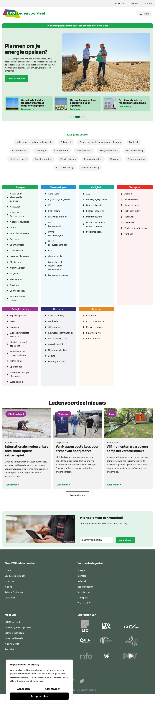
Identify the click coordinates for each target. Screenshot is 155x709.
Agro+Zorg (53, 193)
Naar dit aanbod (16, 78)
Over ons (119, 3)
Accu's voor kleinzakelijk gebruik (16, 197)
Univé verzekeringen (55, 233)
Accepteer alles (39, 696)
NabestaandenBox (57, 350)
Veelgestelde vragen (15, 575)
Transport (134, 187)
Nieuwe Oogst (12, 643)
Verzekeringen (58, 187)
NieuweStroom (17, 267)
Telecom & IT (84, 603)
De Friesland (54, 210)
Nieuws (134, 3)
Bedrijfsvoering (20, 309)
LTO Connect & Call (95, 321)
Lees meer (26, 109)
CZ (49, 205)
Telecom (96, 309)
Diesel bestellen (132, 205)
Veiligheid (96, 187)
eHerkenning (54, 327)
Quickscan (15, 285)
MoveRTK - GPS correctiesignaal (18, 353)
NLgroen (14, 273)
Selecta (51, 355)
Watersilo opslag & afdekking (19, 374)
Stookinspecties (94, 231)
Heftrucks (129, 216)
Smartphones (93, 338)
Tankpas (128, 233)
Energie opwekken (19, 233)
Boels (12, 321)
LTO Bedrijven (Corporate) (18, 627)
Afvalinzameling (56, 315)
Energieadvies (17, 239)
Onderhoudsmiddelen (133, 228)
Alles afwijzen (52, 688)
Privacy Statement (14, 592)
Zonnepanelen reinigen (17, 298)
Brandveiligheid (94, 205)
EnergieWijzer (17, 244)
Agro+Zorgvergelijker (57, 199)
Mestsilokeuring (94, 216)
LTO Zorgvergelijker (56, 224)
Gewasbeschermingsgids (57, 332)
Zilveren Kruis (55, 256)
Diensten (58, 309)
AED (88, 193)
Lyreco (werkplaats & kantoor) (19, 334)
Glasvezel (91, 315)
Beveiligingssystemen (95, 199)
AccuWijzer (15, 206)
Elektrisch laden (132, 210)
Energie (20, 187)
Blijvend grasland (18, 315)
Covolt (13, 227)
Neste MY (129, 222)
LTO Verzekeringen (57, 216)
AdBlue (128, 193)
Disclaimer (10, 597)
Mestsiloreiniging (56, 344)
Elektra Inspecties (95, 210)
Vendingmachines (57, 361)
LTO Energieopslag (19, 256)
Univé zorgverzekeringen (57, 243)
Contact (148, 3)
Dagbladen (53, 321)
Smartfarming (93, 332)
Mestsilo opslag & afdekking (19, 344)
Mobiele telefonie (95, 327)
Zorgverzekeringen (57, 275)
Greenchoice (16, 250)
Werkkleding (16, 381)
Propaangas (16, 279)
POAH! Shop (16, 360)
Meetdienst (15, 262)
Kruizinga (15, 327)
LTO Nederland (12, 622)
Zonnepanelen (17, 290)
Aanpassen (23, 688)
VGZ (50, 250)
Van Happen (63, 414)
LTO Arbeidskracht (57, 338)
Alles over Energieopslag (17, 214)
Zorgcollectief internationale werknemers (55, 266)
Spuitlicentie (16, 366)
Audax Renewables (19, 221)
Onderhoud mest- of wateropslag (95, 224)
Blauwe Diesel (131, 199)
